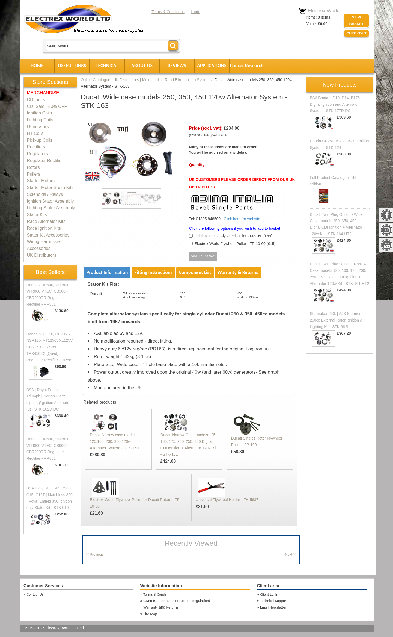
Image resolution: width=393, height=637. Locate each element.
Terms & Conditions (167, 12)
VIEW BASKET (356, 20)
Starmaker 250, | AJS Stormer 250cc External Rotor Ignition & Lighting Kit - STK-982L (336, 320)
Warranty (150, 607)
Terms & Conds (154, 594)
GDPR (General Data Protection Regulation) (176, 600)
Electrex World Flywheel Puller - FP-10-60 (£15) (235, 243)
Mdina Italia (152, 80)
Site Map (150, 614)
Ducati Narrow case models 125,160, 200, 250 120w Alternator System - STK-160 (114, 441)
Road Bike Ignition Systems (188, 80)
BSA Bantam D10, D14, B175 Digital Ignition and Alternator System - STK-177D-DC (335, 104)
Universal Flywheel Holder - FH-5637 (227, 499)
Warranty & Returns (238, 272)
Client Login (269, 594)
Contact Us (35, 594)
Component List (195, 272)
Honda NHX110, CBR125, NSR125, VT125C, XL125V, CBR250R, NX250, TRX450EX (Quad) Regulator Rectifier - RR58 (49, 347)
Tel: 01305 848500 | (232, 207)
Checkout (356, 33)
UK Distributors (126, 80)
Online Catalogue (95, 80)
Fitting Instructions (153, 272)
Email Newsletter (273, 607)
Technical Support (274, 600)
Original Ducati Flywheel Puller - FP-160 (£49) (234, 236)
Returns (172, 607)
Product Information (107, 272)
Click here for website (242, 219)
